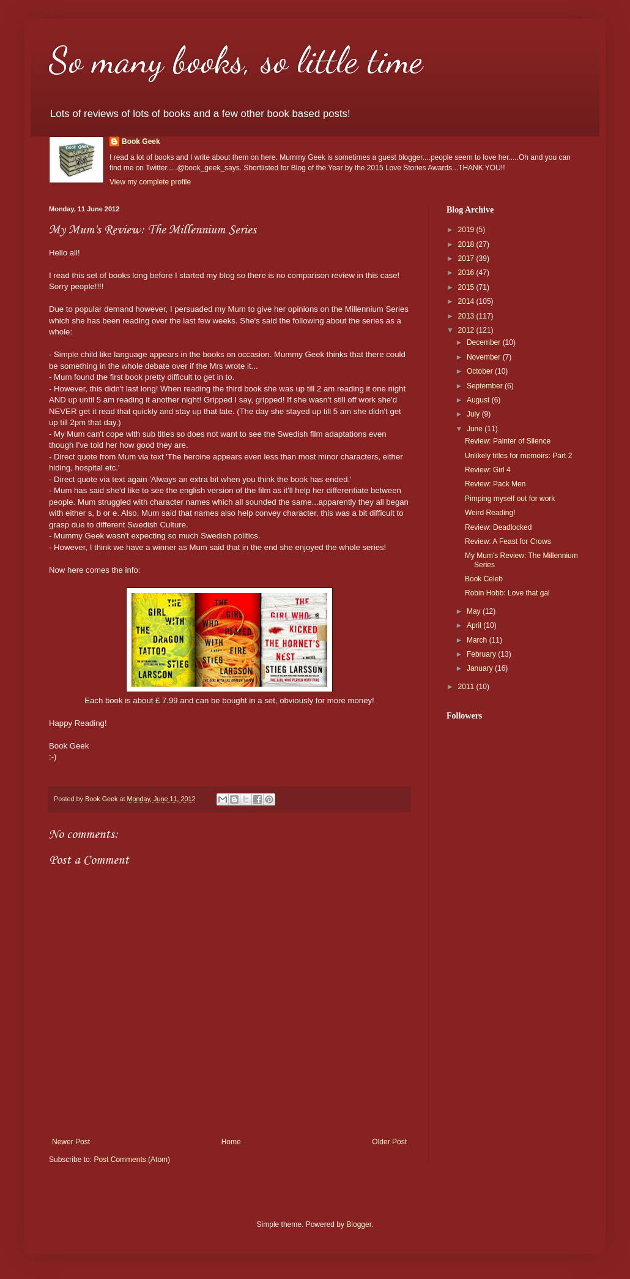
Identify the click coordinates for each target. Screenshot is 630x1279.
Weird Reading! (490, 512)
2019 (467, 229)
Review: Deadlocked (498, 527)
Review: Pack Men (495, 484)
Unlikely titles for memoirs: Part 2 (518, 455)
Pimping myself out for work (510, 498)
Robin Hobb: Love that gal (507, 593)
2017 (467, 258)
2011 (467, 686)
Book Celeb (484, 579)
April (475, 625)
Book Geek (141, 141)
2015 (467, 287)
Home (231, 1142)
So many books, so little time (236, 60)
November (485, 357)
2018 (467, 244)
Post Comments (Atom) (132, 1159)
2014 (467, 301)
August (479, 400)
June (475, 428)
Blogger (358, 1224)
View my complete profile (150, 182)
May (475, 611)
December (485, 342)
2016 (467, 272)
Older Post (389, 1142)
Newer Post (71, 1142)
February (482, 654)
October (481, 371)
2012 (467, 330)
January (481, 668)
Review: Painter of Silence (507, 441)
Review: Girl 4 (488, 470)
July (474, 414)
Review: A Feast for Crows (508, 541)
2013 (467, 316)
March (478, 640)
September (486, 386)
